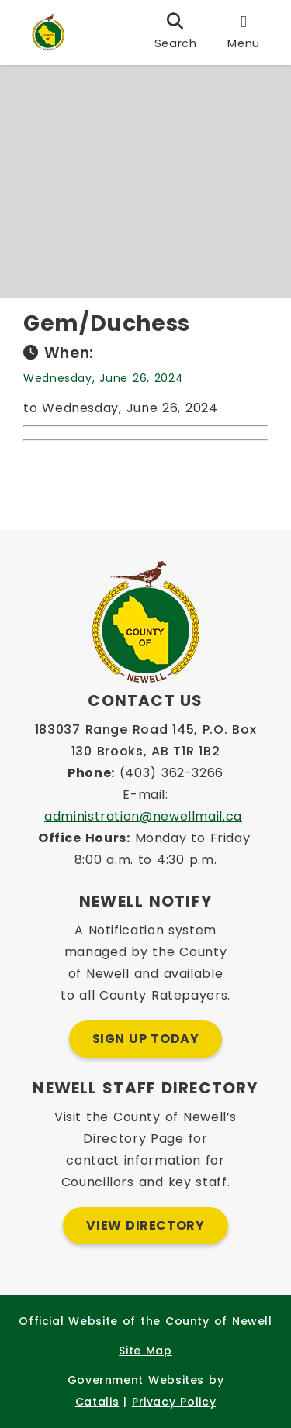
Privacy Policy (174, 1401)
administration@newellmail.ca (143, 816)
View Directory (145, 1225)
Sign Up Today (145, 1039)
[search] (175, 32)
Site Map (145, 1350)
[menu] (243, 32)
